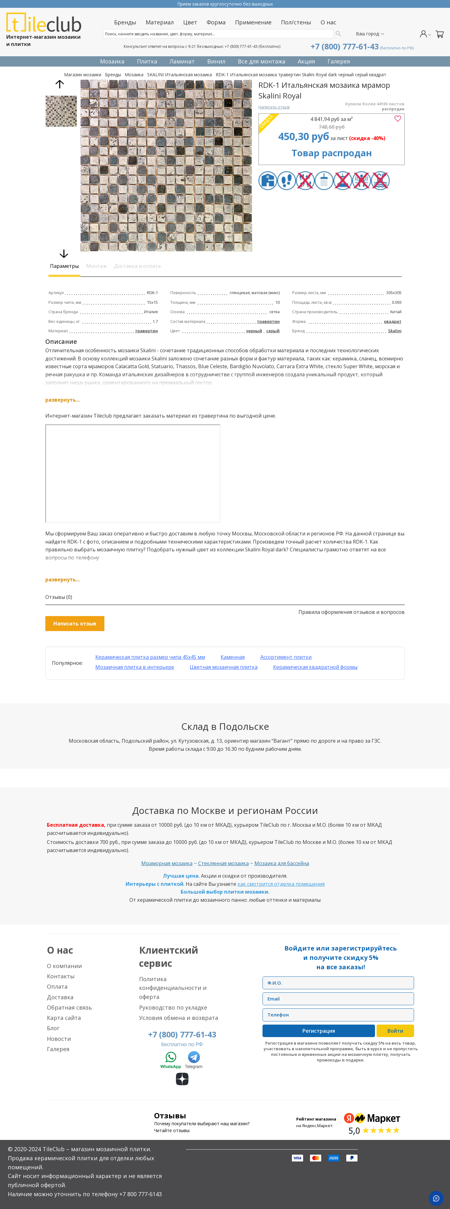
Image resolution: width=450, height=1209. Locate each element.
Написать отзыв (274, 107)
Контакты (61, 976)
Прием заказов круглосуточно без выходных (225, 4)
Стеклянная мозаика (223, 863)
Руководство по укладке (173, 1007)
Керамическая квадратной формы (315, 667)
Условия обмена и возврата (178, 1017)
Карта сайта (64, 1017)
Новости (59, 1038)
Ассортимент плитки (286, 657)
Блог (53, 1028)
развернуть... (62, 399)
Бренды (113, 75)
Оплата (57, 986)
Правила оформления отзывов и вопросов (351, 612)
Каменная (233, 657)
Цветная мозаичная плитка (224, 667)
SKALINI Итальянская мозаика (179, 75)
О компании (64, 966)
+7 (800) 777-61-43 (241, 46)
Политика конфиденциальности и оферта (173, 988)
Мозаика (134, 75)
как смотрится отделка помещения (281, 883)
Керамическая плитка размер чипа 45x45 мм (150, 657)
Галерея (58, 1049)
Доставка (60, 997)
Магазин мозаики (82, 75)
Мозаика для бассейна (281, 863)
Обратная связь (69, 1007)
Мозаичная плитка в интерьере (134, 667)
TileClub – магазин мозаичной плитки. (96, 1149)
